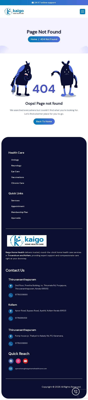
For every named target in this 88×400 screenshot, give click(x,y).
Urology (15, 160)
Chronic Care (17, 183)
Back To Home (44, 121)
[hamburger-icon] (82, 11)
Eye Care (15, 171)
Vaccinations (17, 177)
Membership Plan (19, 212)
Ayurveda (15, 218)
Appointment (17, 206)
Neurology (16, 165)
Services (15, 200)
